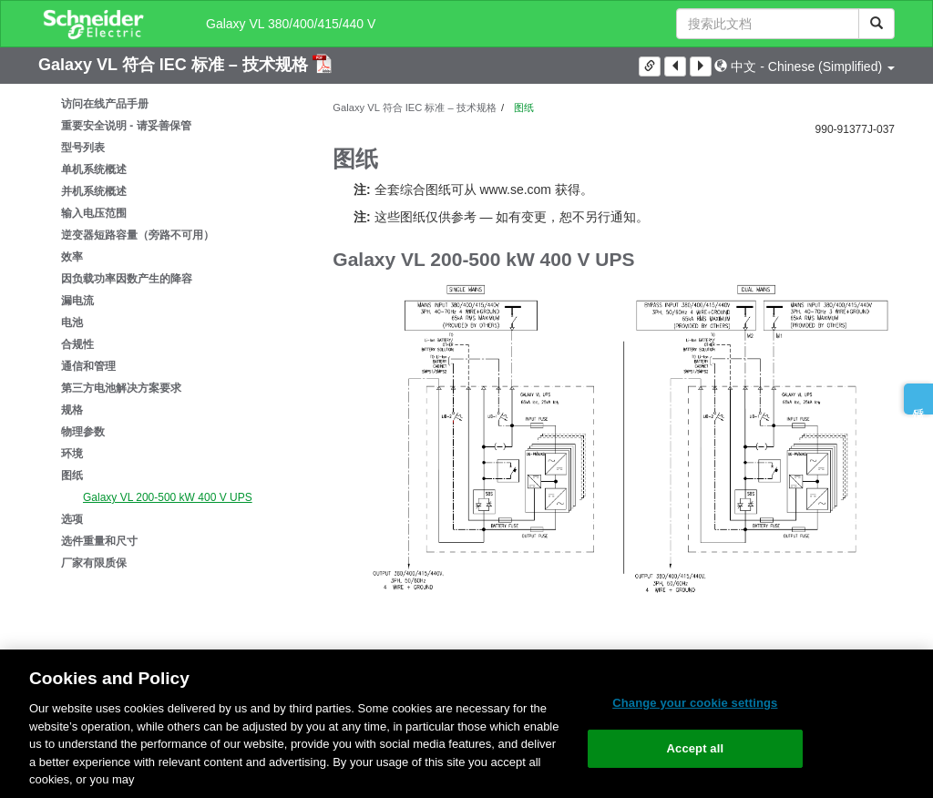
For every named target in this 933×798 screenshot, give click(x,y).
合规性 (77, 344)
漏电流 (77, 300)
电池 (72, 322)
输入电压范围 (94, 213)
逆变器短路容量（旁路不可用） (137, 235)
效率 (72, 257)
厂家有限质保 (94, 563)
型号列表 (83, 147)
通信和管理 (88, 366)
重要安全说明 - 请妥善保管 (126, 125)
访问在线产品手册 (105, 103)
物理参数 (83, 431)
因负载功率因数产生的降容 (126, 278)
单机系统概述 (94, 169)
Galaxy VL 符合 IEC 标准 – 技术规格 (175, 65)
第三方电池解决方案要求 (121, 388)
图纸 (72, 475)
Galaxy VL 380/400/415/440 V (290, 23)
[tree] (171, 333)
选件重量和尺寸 (99, 541)
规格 (72, 410)
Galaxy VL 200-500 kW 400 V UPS (167, 497)
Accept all (695, 748)
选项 (72, 519)
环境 (72, 453)
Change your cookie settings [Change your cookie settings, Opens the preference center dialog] (694, 703)
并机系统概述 (94, 191)
